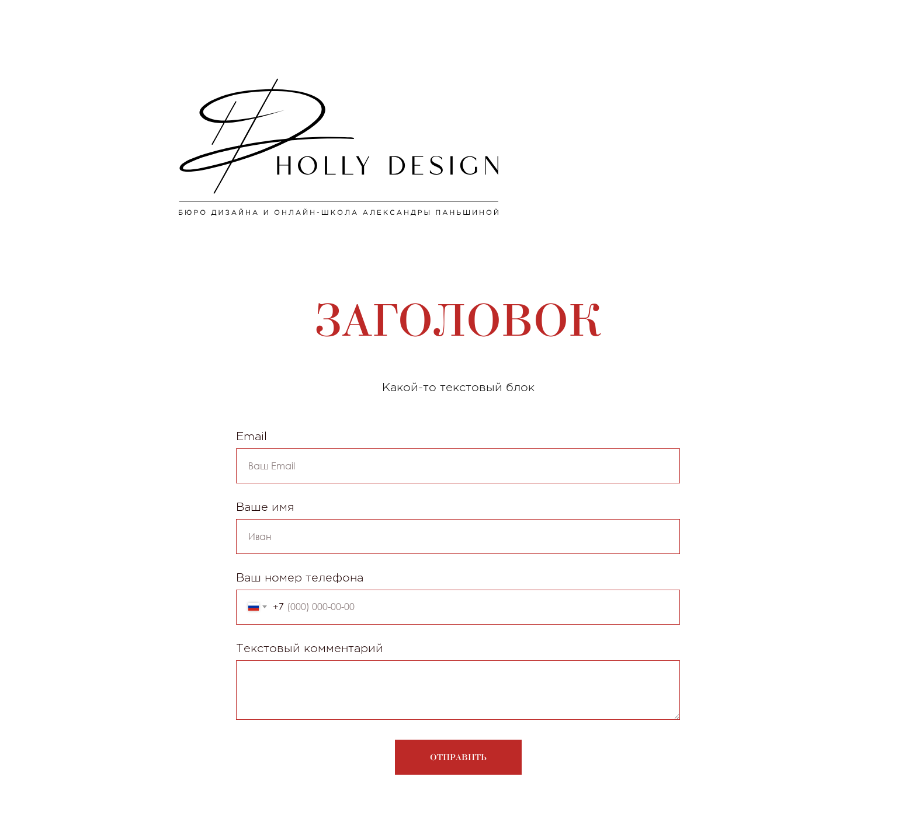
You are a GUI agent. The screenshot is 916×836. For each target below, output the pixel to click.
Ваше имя (265, 507)
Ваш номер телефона (299, 577)
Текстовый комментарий (309, 648)
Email (251, 436)
